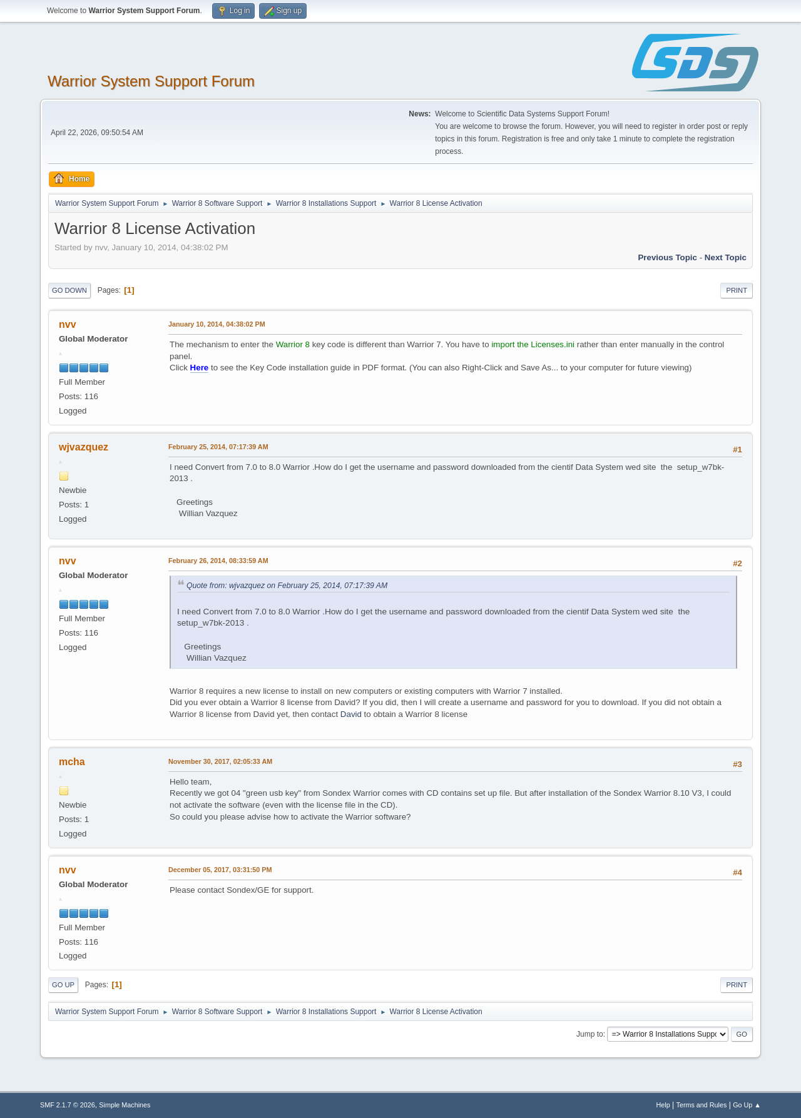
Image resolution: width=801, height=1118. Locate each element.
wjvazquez (83, 447)
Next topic (726, 257)
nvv (67, 324)
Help (663, 1105)
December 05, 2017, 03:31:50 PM (220, 869)
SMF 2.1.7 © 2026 (67, 1105)
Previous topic (667, 257)
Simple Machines (124, 1105)
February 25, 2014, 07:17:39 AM (218, 446)
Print (736, 290)
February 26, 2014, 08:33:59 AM (218, 560)
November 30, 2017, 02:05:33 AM (220, 761)
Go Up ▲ (747, 1105)
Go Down (69, 290)
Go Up (63, 984)
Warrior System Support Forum (151, 81)
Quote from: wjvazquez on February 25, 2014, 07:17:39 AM (286, 585)
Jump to (589, 1034)
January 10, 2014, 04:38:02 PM (216, 324)
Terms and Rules (701, 1105)
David (351, 714)
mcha (72, 761)
